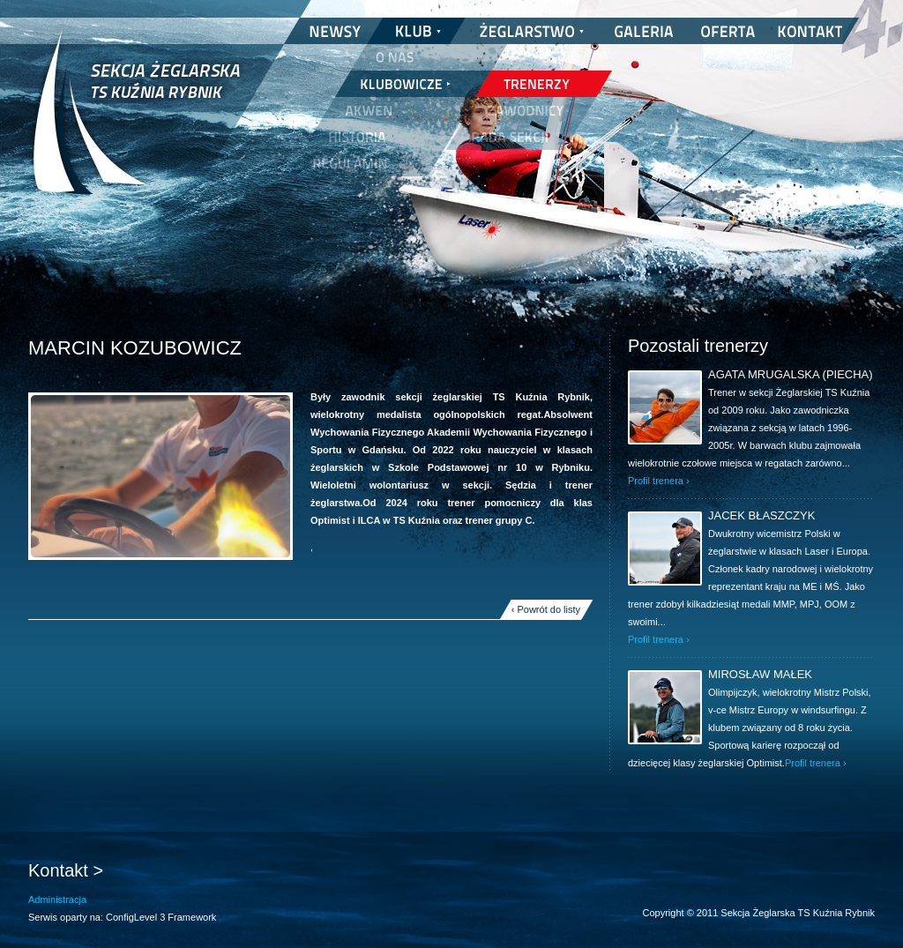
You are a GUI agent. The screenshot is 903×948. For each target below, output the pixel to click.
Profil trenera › (659, 480)
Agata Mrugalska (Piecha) (790, 374)
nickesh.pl (857, 930)
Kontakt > (65, 870)
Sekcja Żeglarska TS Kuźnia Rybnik (136, 123)
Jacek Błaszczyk (761, 515)
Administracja (57, 899)
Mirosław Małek (760, 674)
